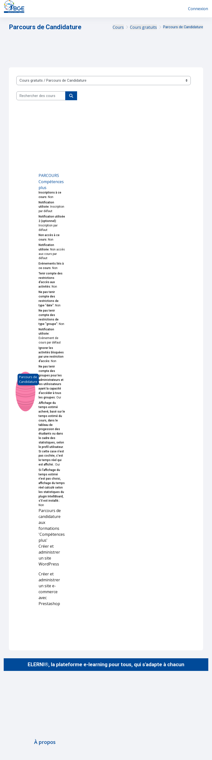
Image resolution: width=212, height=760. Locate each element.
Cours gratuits (143, 27)
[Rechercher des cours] (40, 95)
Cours (118, 27)
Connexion (198, 8)
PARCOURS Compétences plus (51, 181)
